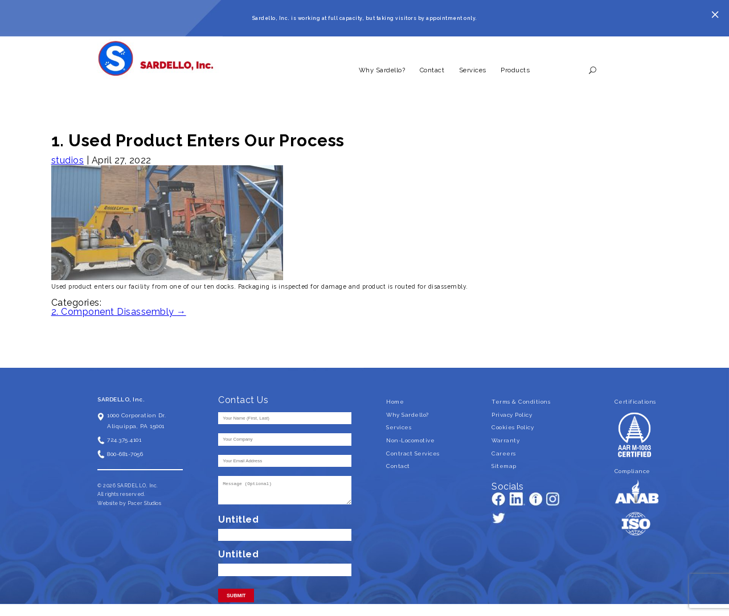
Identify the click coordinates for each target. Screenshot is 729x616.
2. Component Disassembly (118, 311)
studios (67, 160)
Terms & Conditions (521, 402)
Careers (504, 453)
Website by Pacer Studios (129, 503)
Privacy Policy (512, 415)
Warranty (505, 440)
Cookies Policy (513, 427)
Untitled (238, 519)
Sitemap (504, 466)
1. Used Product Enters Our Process (198, 140)
